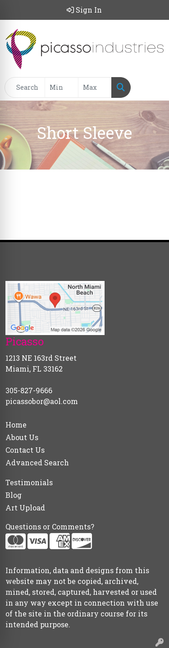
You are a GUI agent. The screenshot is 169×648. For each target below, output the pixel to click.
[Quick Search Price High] (95, 87)
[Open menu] (151, 87)
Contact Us (25, 450)
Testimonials (29, 482)
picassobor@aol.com (41, 401)
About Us (21, 437)
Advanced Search (37, 462)
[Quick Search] (25, 87)
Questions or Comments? (49, 526)
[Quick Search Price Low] (61, 87)
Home (16, 424)
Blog (13, 495)
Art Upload (25, 507)
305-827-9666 (28, 390)
